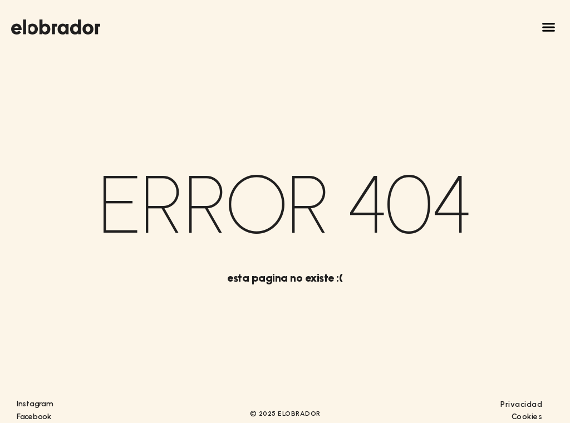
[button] (548, 27)
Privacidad (521, 404)
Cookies (527, 416)
